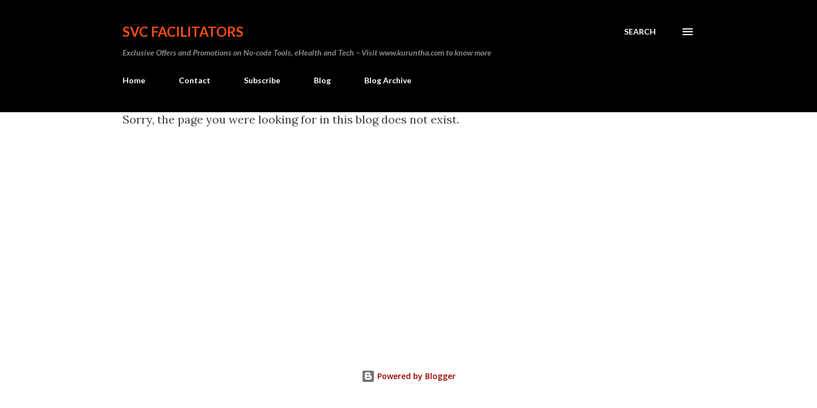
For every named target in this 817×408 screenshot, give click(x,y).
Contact (194, 80)
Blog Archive (387, 80)
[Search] (640, 32)
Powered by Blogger (408, 376)
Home (134, 80)
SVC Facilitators (183, 31)
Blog (322, 80)
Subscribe (262, 80)
